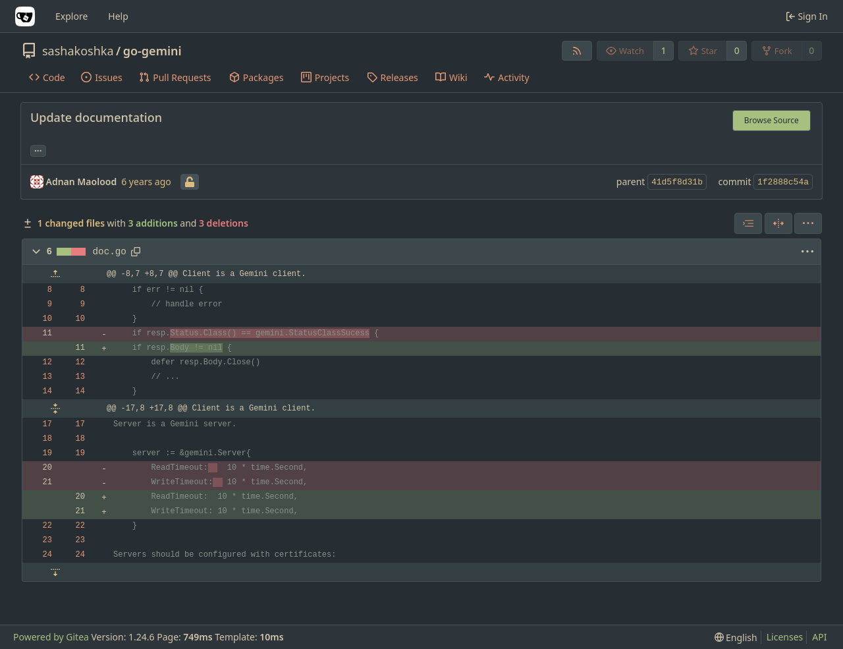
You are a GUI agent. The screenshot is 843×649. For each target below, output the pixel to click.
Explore (71, 16)
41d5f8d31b (677, 182)
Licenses (785, 637)
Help (118, 16)
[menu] (808, 223)
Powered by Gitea (51, 637)
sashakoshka (78, 50)
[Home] (25, 16)
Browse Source (771, 120)
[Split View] (778, 223)
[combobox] (748, 223)
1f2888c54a (783, 182)
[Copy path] (135, 251)
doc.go (109, 251)
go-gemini (152, 50)
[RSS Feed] (577, 51)
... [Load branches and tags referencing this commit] (38, 149)
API (819, 637)
